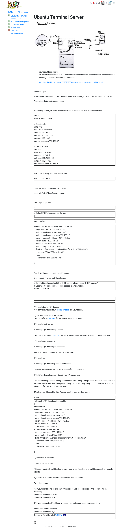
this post (52, 318)
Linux (26, 12)
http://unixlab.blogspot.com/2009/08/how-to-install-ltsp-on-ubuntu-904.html (71, 82)
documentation (63, 310)
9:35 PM (58, 515)
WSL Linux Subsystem (20, 22)
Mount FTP (15, 27)
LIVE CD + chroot (18, 24)
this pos (55, 335)
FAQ (18, 12)
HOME (10, 12)
